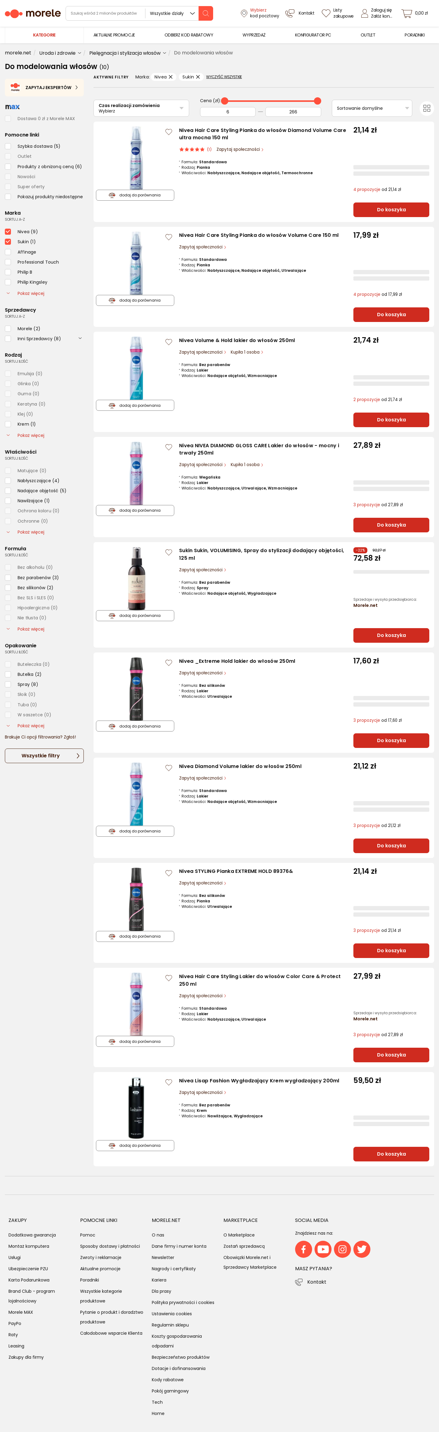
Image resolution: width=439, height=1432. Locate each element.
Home (158, 1413)
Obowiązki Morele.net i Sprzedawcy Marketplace (250, 1262)
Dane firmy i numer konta (179, 1246)
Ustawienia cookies (172, 1314)
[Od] (228, 112)
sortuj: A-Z (15, 219)
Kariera (159, 1280)
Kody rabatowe (168, 1380)
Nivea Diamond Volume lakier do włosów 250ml (240, 766)
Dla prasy (161, 1291)
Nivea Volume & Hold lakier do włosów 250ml (237, 340)
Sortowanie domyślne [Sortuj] (360, 108)
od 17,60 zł (377, 720)
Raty (13, 1335)
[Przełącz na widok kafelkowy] (427, 108)
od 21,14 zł (377, 189)
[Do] (293, 112)
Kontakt (316, 1281)
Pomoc (87, 1235)
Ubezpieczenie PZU (28, 1269)
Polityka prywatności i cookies (183, 1302)
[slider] (224, 101)
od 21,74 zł (377, 400)
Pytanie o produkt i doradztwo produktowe (111, 1317)
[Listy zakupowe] (338, 13)
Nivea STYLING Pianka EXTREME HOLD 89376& (236, 871)
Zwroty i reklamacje (100, 1257)
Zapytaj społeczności (238, 149)
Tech (157, 1402)
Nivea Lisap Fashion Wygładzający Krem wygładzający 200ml (259, 1080)
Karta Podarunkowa (29, 1280)
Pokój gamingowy (170, 1391)
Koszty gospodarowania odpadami (177, 1341)
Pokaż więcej (25, 293)
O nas (158, 1235)
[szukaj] (206, 13)
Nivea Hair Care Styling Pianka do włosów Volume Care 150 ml (259, 235)
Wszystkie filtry (41, 755)
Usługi (15, 1257)
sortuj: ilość (16, 361)
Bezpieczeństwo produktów (180, 1357)
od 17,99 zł (377, 294)
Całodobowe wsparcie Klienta (111, 1333)
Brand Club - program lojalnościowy (32, 1296)
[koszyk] (416, 13)
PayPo (15, 1323)
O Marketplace (239, 1235)
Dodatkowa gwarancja (32, 1235)
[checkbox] (33, 146)
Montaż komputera (29, 1246)
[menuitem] (114, 35)
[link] (114, 35)
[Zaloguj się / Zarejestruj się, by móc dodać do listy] (168, 131)
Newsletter (163, 1257)
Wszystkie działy (167, 13)
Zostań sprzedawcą (244, 1246)
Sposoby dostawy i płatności (110, 1246)
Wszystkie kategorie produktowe (101, 1296)
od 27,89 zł (378, 505)
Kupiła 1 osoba (246, 352)
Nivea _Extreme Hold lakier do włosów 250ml (237, 661)
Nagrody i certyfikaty (174, 1269)
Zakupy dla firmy (26, 1357)
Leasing (16, 1346)
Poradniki (89, 1280)
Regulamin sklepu (170, 1325)
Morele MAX (21, 1312)
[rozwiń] (80, 338)
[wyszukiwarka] (139, 13)
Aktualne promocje (100, 1269)
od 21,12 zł (376, 825)
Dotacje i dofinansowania (179, 1368)
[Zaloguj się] (378, 13)
